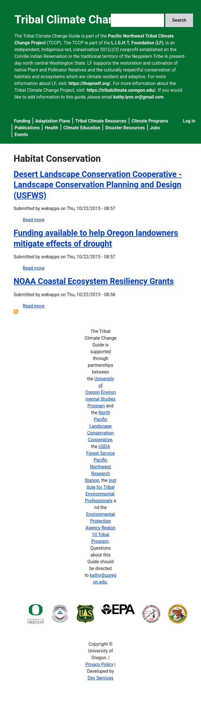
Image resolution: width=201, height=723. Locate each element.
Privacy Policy (99, 664)
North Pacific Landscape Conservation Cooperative (100, 426)
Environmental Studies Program (100, 399)
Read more (33, 219)
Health (51, 127)
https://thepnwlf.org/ (90, 83)
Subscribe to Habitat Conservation (16, 311)
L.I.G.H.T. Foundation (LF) (137, 42)
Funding (22, 121)
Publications (27, 127)
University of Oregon (99, 385)
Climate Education (81, 127)
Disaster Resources (125, 127)
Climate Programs (150, 121)
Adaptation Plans (52, 121)
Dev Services (101, 678)
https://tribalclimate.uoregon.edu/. (122, 90)
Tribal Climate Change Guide (87, 19)
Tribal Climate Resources (101, 121)
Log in (189, 121)
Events (21, 134)
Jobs (155, 127)
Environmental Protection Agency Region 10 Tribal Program (100, 528)
